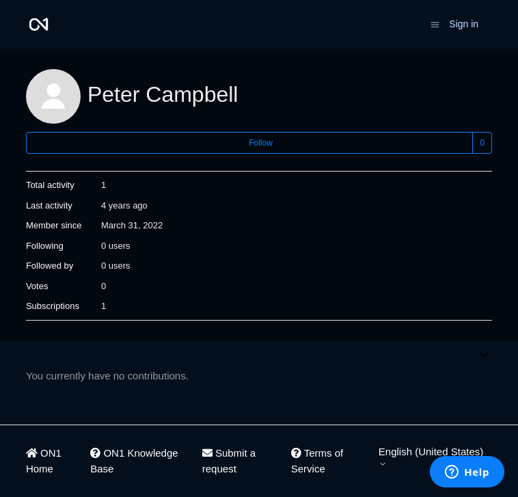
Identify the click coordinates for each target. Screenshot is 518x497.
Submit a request (229, 460)
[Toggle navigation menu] (435, 23)
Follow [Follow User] (261, 143)
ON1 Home (44, 460)
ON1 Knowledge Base (134, 460)
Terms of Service (317, 460)
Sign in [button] (463, 23)
